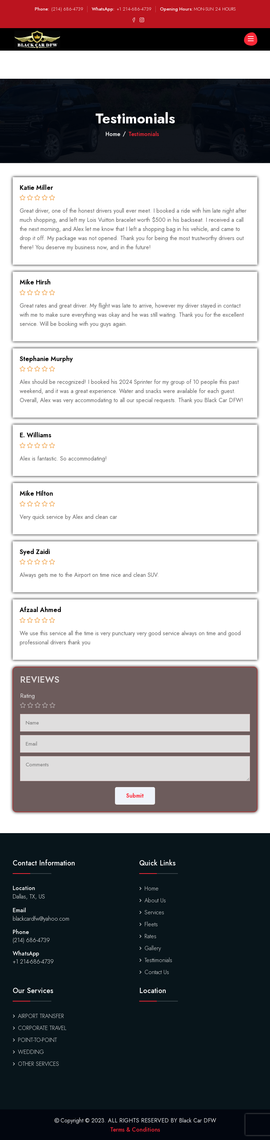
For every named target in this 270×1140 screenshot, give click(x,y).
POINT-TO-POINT (35, 1040)
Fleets (148, 924)
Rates (147, 936)
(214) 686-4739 (67, 9)
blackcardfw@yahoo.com (41, 919)
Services (151, 912)
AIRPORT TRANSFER (38, 1016)
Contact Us (154, 972)
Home (112, 134)
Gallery (150, 948)
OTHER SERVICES (36, 1064)
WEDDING (28, 1052)
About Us (152, 900)
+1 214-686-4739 (134, 9)
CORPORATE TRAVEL (39, 1028)
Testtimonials (155, 960)
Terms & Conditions (135, 1130)
